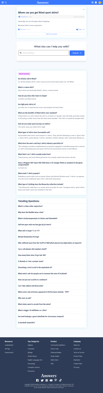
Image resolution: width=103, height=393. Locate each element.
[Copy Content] (79, 29)
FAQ (52, 363)
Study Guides (55, 356)
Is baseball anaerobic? (26, 322)
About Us (77, 345)
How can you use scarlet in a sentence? (32, 280)
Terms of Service (79, 352)
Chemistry (31, 349)
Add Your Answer (51, 34)
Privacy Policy (78, 356)
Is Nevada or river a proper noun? (30, 261)
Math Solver (54, 360)
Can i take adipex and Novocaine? (30, 286)
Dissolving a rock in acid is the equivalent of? (35, 267)
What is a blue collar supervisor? (30, 206)
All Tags (7, 349)
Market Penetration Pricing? (28, 237)
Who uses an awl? (24, 298)
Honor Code (55, 349)
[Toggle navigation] (93, 2)
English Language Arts (35, 360)
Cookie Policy (78, 363)
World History (32, 356)
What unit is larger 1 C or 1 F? (29, 230)
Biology (30, 352)
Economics (31, 371)
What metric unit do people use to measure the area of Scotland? (42, 273)
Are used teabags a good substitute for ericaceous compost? (41, 316)
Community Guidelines (58, 345)
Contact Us (77, 349)
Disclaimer (77, 360)
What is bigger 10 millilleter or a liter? (32, 310)
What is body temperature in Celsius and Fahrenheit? (37, 218)
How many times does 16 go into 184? (32, 255)
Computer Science (34, 367)
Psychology (31, 363)
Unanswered (9, 352)
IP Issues (76, 367)
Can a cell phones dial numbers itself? (32, 249)
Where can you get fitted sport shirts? (38, 12)
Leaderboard (9, 345)
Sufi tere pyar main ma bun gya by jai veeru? (34, 224)
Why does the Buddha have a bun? (30, 212)
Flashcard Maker (56, 352)
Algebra (30, 345)
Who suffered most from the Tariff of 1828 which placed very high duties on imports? (50, 243)
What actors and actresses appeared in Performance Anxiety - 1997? (43, 292)
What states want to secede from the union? (34, 304)
